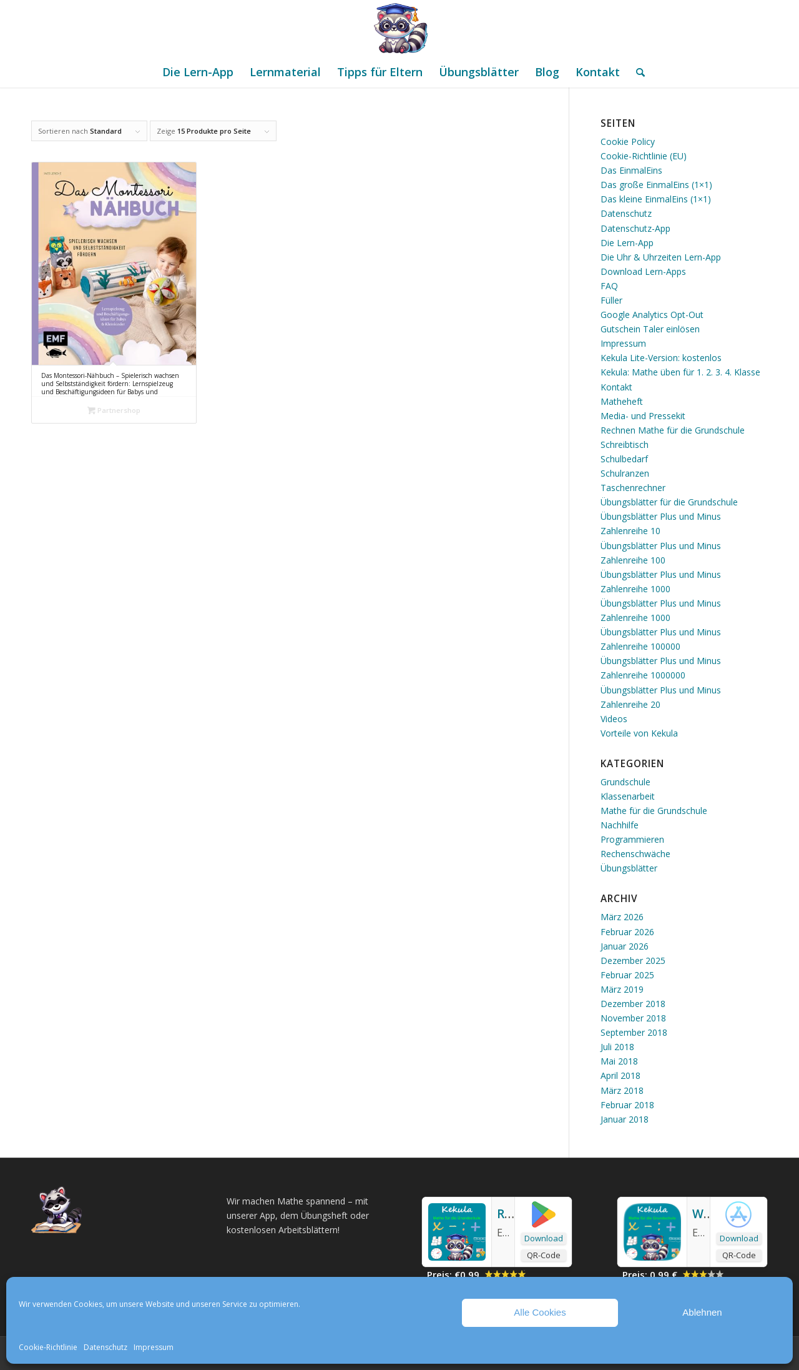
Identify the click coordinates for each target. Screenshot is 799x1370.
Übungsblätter (628, 868)
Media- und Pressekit (642, 416)
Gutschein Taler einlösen (650, 329)
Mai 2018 (619, 1061)
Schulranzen (624, 473)
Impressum (154, 1347)
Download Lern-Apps (643, 271)
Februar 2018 (627, 1105)
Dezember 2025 (632, 960)
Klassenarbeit (627, 796)
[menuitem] (198, 71)
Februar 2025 (627, 975)
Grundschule (625, 782)
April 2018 (620, 1075)
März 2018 (622, 1090)
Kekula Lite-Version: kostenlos (661, 358)
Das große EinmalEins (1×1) (656, 185)
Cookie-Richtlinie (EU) (643, 156)
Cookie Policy (627, 141)
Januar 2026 (624, 946)
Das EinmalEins (631, 170)
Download (543, 1238)
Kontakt (616, 387)
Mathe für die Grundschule (653, 811)
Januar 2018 (624, 1119)
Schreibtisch (624, 444)
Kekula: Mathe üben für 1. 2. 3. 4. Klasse (680, 372)
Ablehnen (702, 1312)
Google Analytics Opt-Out (651, 314)
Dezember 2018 (632, 1004)
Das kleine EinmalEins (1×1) (655, 199)
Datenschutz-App (635, 228)
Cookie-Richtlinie (48, 1347)
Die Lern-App (627, 243)
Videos (613, 719)
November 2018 (633, 1018)
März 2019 (622, 989)
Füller (611, 300)
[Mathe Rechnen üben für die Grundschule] (399, 28)
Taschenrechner (632, 488)
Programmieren (632, 839)
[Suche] (636, 71)
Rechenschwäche (635, 854)
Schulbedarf (624, 459)
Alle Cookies (540, 1312)
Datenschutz (105, 1347)
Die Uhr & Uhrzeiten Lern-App (660, 257)
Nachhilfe (619, 825)
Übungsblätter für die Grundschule (669, 502)
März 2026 (622, 917)
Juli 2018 (617, 1047)
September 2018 (633, 1032)
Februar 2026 (627, 932)
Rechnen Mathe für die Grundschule (672, 430)
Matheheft (621, 401)
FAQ (609, 286)
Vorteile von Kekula (639, 733)
